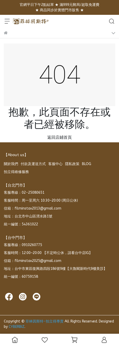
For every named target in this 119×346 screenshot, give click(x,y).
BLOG (86, 164)
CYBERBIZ (17, 327)
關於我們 (11, 164)
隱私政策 (72, 164)
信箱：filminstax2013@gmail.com (32, 208)
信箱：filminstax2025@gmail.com (32, 261)
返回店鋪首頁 (59, 137)
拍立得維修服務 (16, 172)
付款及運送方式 (33, 164)
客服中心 (55, 164)
